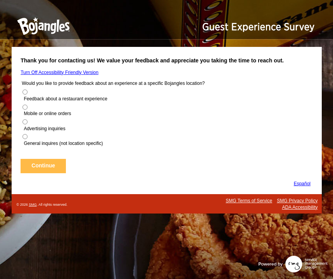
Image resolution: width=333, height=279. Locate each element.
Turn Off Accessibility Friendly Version (59, 72)
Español (302, 183)
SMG (33, 205)
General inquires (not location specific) (63, 143)
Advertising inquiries (44, 128)
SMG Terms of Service (249, 200)
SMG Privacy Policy (297, 200)
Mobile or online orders (47, 113)
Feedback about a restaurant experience (65, 99)
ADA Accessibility (299, 207)
